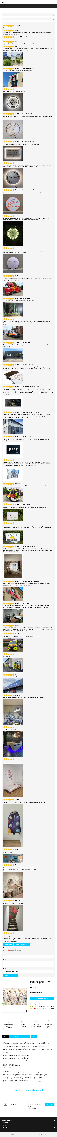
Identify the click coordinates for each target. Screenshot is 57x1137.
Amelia (17, 799)
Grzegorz (17, 759)
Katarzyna (18, 900)
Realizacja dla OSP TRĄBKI (23, 603)
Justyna (17, 633)
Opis (5, 1037)
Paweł (17, 674)
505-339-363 (23, 1026)
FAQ (34, 1037)
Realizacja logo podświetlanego (24, 113)
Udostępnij (31, 1004)
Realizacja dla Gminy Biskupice (24, 68)
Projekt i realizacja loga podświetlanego (27, 190)
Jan (16, 41)
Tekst (5, 959)
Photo (4, 969)
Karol (16, 46)
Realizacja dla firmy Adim (23, 342)
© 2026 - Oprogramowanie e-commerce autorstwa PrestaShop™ (28, 1135)
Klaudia (17, 483)
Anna (16, 727)
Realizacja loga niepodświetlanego (25, 216)
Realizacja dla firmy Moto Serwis (25, 364)
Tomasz (17, 695)
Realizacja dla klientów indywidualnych (27, 386)
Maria (17, 319)
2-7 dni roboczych (36, 1026)
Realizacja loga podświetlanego (24, 248)
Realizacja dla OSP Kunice (23, 504)
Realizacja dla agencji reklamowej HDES (27, 412)
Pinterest (39, 1004)
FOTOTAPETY (6, 15)
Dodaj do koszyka (42, 998)
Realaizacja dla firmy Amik (23, 298)
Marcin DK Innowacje (21, 36)
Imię (4, 954)
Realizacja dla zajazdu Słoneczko (25, 546)
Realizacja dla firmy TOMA (23, 89)
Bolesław (17, 25)
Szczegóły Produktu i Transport (19, 1037)
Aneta (17, 933)
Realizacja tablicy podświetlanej (24, 163)
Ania (16, 849)
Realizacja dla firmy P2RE (22, 460)
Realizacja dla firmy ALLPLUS (23, 436)
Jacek (17, 30)
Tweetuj (35, 1004)
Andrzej (17, 654)
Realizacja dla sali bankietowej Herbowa (27, 581)
